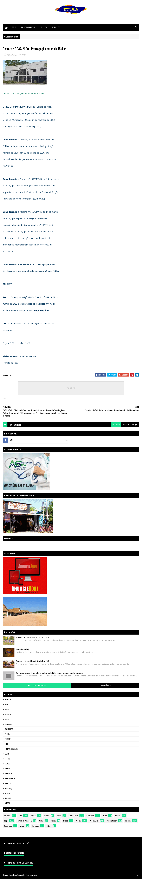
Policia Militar (28, 27)
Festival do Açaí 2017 (12, 749)
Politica (43, 27)
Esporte (56, 27)
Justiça (7, 759)
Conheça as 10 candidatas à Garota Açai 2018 (32, 661)
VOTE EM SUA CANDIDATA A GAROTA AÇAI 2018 (32, 637)
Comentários (105, 685)
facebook (116, 425)
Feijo (14, 27)
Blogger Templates (10, 875)
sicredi (7, 793)
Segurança (8, 788)
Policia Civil (9, 774)
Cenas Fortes (9, 724)
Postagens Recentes (37, 685)
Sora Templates (31, 875)
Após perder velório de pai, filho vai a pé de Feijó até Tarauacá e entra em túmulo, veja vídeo (49, 673)
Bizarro (8, 714)
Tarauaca (8, 798)
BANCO (7, 709)
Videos (7, 803)
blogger (126, 425)
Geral (7, 754)
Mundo (7, 764)
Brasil (7, 719)
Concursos (9, 729)
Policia (7, 769)
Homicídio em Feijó (23, 649)
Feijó (24, 54)
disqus (135, 425)
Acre (6, 705)
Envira (7, 734)
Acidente (8, 700)
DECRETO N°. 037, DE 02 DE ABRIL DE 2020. (24, 93)
